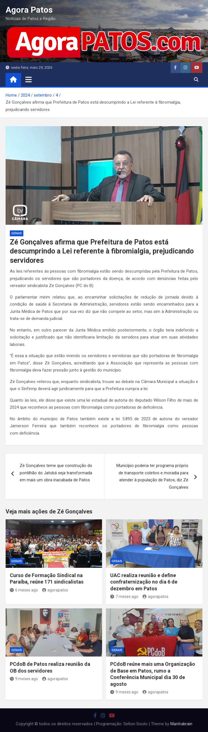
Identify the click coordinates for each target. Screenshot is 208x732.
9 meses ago (24, 679)
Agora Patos (29, 10)
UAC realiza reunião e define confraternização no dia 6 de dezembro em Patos (143, 581)
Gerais (16, 233)
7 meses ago (124, 596)
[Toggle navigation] (28, 79)
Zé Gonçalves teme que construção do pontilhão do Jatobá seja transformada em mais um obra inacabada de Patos (56, 472)
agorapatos (55, 590)
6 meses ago (24, 590)
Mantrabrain (181, 723)
